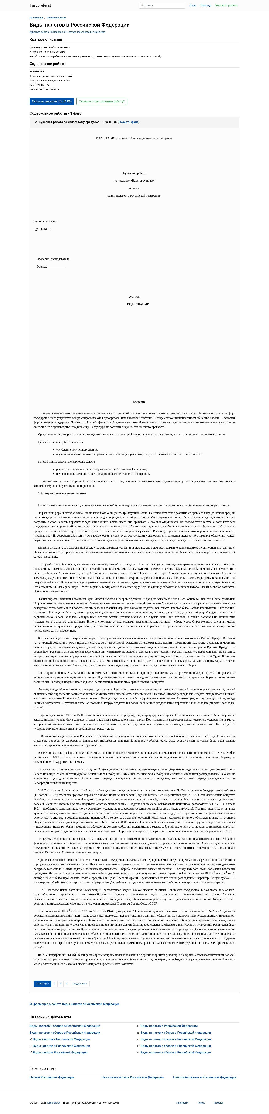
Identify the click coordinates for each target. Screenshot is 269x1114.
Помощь (205, 5)
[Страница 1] (42, 984)
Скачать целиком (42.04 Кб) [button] (52, 101)
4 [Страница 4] (66, 983)
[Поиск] (162, 5)
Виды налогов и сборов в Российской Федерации (65, 1026)
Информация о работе (74, 1004)
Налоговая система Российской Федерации (132, 1077)
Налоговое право (56, 17)
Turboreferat (53, 1102)
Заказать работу (226, 5)
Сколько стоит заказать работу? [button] (102, 101)
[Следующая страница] (80, 984)
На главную (36, 17)
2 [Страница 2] (54, 983)
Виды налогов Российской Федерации (60, 1052)
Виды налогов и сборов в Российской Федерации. (176, 1039)
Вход (193, 5)
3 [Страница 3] (60, 983)
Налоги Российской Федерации (52, 1077)
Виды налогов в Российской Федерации (61, 1039)
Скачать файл (128, 122)
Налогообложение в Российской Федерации (204, 1077)
